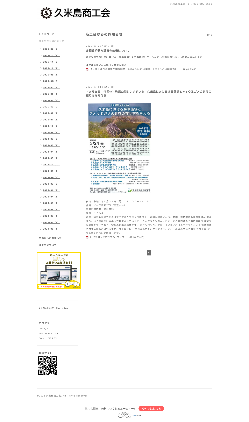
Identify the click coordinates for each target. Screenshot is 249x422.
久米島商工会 (53, 395)
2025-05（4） (51, 100)
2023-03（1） (51, 203)
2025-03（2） (51, 106)
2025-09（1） (51, 74)
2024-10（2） (51, 126)
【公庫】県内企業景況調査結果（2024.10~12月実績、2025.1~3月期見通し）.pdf (137, 69)
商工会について (48, 245)
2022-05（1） (51, 209)
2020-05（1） (51, 222)
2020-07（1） (51, 216)
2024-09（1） (51, 132)
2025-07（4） (51, 87)
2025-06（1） (51, 94)
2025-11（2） (51, 61)
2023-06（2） (51, 190)
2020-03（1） (51, 228)
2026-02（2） (51, 49)
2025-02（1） (51, 113)
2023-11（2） (51, 164)
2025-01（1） (51, 119)
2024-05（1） (51, 145)
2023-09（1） (51, 171)
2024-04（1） (51, 151)
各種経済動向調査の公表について (108, 50)
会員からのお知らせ (50, 238)
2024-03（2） (51, 158)
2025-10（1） (51, 68)
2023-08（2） (51, 177)
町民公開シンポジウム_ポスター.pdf (111, 237)
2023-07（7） (51, 183)
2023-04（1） (51, 196)
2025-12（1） (51, 55)
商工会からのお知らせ (51, 41)
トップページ (46, 34)
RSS (209, 35)
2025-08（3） (51, 81)
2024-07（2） (51, 138)
